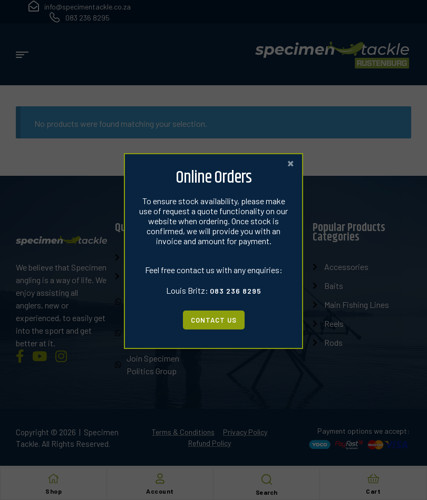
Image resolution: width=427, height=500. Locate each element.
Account (160, 491)
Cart (373, 491)
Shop (53, 491)
